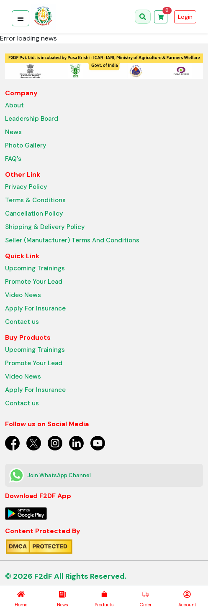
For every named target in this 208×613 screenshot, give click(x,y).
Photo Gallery (25, 145)
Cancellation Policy (34, 213)
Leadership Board (31, 118)
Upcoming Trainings (35, 268)
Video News (23, 295)
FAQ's (13, 159)
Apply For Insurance (35, 308)
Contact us (22, 322)
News (13, 132)
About (14, 105)
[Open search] (143, 17)
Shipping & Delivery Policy (45, 227)
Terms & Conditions (35, 200)
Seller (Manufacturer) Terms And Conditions (72, 240)
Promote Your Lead (33, 281)
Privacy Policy (26, 187)
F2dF (43, 576)
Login (185, 16)
